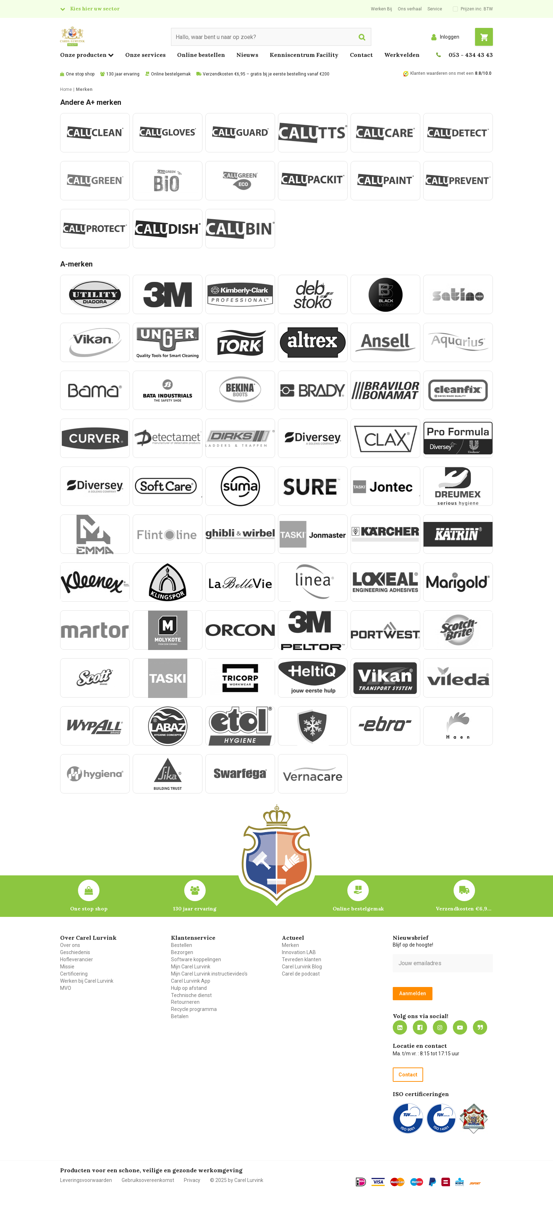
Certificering (74, 974)
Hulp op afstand (189, 988)
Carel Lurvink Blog (302, 966)
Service (434, 8)
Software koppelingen (196, 959)
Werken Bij (381, 8)
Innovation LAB (299, 952)
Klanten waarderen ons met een (442, 73)
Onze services (145, 54)
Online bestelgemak (171, 74)
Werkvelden (402, 54)
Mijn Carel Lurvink (190, 966)
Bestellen (181, 945)
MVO (65, 988)
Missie (67, 966)
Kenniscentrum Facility (304, 54)
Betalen (180, 1016)
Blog (480, 1027)
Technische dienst (191, 995)
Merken (290, 945)
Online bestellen (201, 54)
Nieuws (247, 54)
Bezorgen (182, 952)
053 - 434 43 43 (471, 54)
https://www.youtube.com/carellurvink (460, 1027)
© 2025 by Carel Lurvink (236, 1180)
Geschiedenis (75, 952)
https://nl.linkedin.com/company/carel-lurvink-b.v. (400, 1027)
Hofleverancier (76, 959)
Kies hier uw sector (94, 8)
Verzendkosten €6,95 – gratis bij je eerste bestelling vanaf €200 (266, 74)
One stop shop (80, 74)
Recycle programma (194, 1009)
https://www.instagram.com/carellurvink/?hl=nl (440, 1027)
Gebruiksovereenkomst (148, 1180)
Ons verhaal (410, 8)
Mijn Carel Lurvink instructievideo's (209, 974)
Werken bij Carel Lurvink (86, 981)
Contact (361, 54)
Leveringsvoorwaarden (86, 1180)
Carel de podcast (301, 974)
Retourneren (185, 1002)
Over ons (70, 945)
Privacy (192, 1180)
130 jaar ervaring (123, 74)
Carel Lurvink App (190, 981)
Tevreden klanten (301, 959)
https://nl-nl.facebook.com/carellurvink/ (420, 1027)
